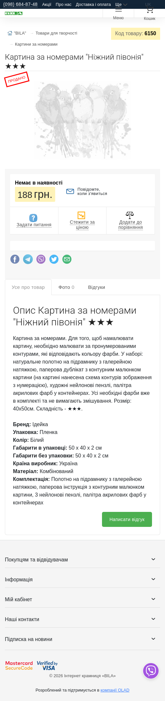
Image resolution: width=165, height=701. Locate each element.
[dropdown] (150, 670)
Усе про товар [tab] (28, 287)
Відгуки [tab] (96, 287)
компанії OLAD (114, 690)
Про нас (63, 4)
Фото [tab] (66, 287)
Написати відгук (127, 519)
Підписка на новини (28, 639)
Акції (46, 4)
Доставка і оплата (93, 4)
